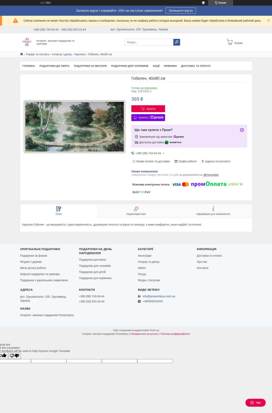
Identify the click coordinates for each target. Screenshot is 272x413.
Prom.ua (154, 330)
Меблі (141, 268)
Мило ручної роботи (33, 268)
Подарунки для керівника (95, 278)
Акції (156, 65)
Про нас (202, 261)
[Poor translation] (14, 356)
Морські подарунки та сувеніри (40, 274)
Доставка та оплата (196, 65)
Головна (28, 65)
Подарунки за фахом (33, 255)
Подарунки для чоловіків (129, 65)
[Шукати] (176, 42)
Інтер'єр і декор (62, 54)
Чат (255, 402)
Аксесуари (144, 255)
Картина (27, 224)
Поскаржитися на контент (144, 334)
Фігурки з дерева (31, 261)
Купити (151, 108)
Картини (80, 54)
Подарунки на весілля (90, 65)
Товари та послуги (37, 54)
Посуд (142, 274)
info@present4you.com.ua (159, 296)
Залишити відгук (181, 10)
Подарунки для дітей (92, 271)
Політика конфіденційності (175, 334)
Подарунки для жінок (92, 259)
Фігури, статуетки (149, 280)
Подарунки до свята (54, 65)
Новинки (170, 65)
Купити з (151, 117)
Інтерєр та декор (148, 261)
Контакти (202, 268)
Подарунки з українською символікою (44, 280)
